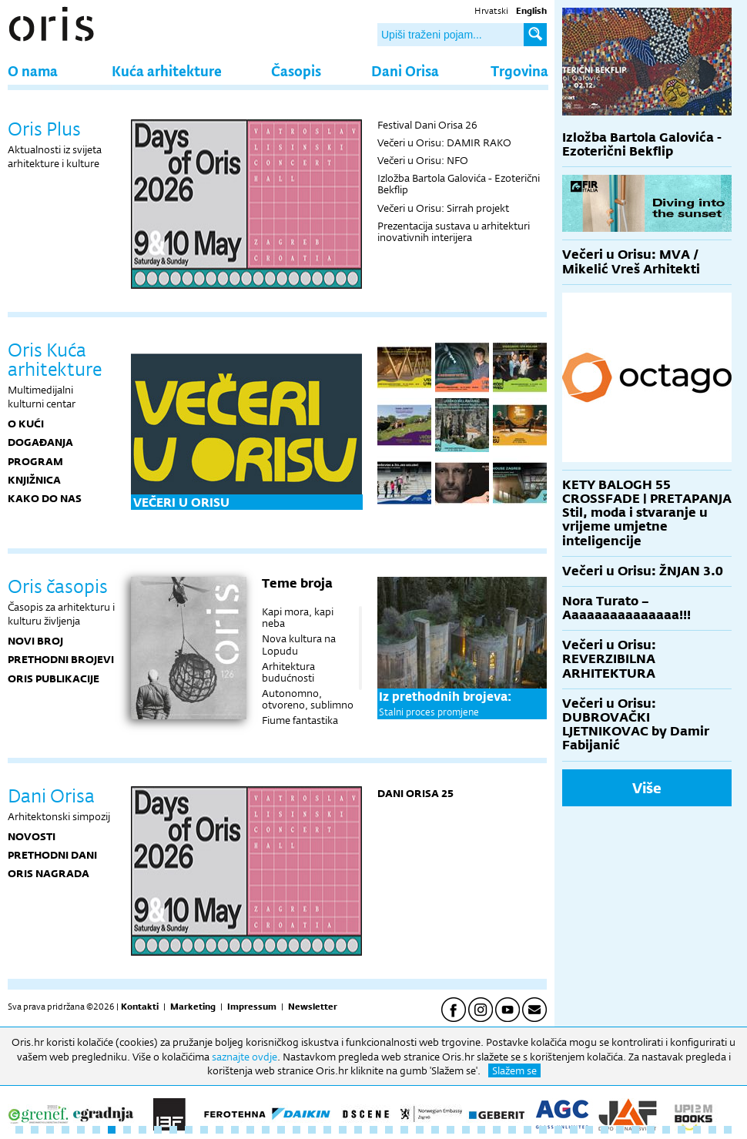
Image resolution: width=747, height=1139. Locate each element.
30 (466, 1130)
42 (651, 1130)
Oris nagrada (48, 873)
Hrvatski (491, 11)
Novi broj (35, 641)
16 (250, 1130)
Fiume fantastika (300, 720)
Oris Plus (44, 128)
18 (281, 1130)
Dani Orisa (405, 70)
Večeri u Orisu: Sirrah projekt (443, 208)
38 (589, 1130)
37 (574, 1130)
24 (373, 1130)
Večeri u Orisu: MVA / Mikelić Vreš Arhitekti (631, 261)
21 (327, 1130)
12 (189, 1130)
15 (235, 1130)
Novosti (31, 836)
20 (312, 1130)
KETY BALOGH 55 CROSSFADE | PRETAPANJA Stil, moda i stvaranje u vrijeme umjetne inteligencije (647, 513)
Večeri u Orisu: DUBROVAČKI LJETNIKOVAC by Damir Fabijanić (635, 724)
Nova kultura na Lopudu (299, 644)
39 (604, 1130)
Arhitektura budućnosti (288, 672)
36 (558, 1130)
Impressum (251, 1006)
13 (204, 1130)
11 (173, 1130)
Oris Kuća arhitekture (55, 359)
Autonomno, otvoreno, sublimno (307, 699)
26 (404, 1130)
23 (358, 1130)
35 (543, 1130)
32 (497, 1130)
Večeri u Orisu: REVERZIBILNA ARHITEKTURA (609, 659)
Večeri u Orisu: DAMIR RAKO (444, 142)
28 (435, 1130)
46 (712, 1130)
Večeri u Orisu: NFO (422, 160)
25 (389, 1130)
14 (219, 1130)
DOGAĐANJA (40, 442)
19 (296, 1130)
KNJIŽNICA (34, 480)
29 (450, 1130)
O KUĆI (26, 423)
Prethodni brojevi (61, 659)
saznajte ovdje (244, 1057)
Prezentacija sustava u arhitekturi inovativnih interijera (453, 231)
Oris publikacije (53, 678)
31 (481, 1130)
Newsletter (312, 1006)
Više (647, 788)
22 (343, 1130)
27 (420, 1130)
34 (527, 1130)
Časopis (296, 70)
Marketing (193, 1006)
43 (666, 1130)
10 (158, 1130)
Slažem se (514, 1070)
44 (681, 1130)
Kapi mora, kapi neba (297, 617)
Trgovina (519, 70)
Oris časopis (58, 586)
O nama (33, 70)
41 (635, 1130)
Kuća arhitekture (167, 70)
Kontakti (140, 1006)
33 (512, 1130)
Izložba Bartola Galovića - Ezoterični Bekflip (458, 183)
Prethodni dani (52, 855)
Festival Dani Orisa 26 (427, 125)
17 (266, 1130)
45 (697, 1130)
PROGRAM (35, 461)
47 (728, 1130)
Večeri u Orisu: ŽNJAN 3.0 (642, 571)
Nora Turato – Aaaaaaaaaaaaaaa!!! (626, 608)
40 (620, 1130)
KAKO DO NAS (45, 498)
